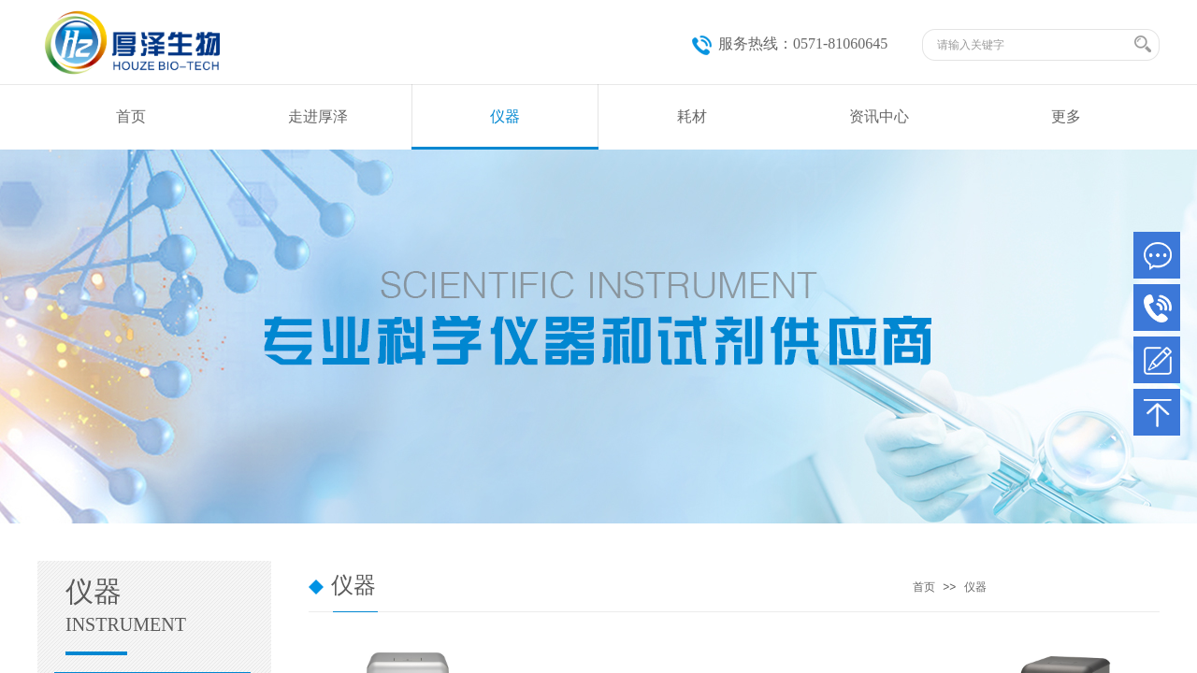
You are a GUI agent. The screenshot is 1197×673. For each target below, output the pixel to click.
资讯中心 (879, 116)
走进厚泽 (318, 116)
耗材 (692, 116)
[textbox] (1032, 45)
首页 (131, 116)
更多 (1066, 116)
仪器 (505, 116)
